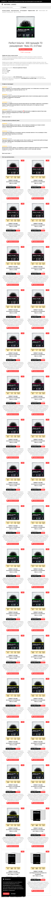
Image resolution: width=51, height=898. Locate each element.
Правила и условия (5, 896)
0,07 (37, 10)
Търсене (23, 7)
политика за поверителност (16, 896)
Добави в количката (25, 49)
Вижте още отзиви (7, 116)
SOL (24, 896)
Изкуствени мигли (15, 10)
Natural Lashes (10, 4)
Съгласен (6, 893)
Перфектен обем (31, 10)
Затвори (13, 893)
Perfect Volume (13, 182)
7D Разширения (23, 10)
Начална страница (6, 10)
